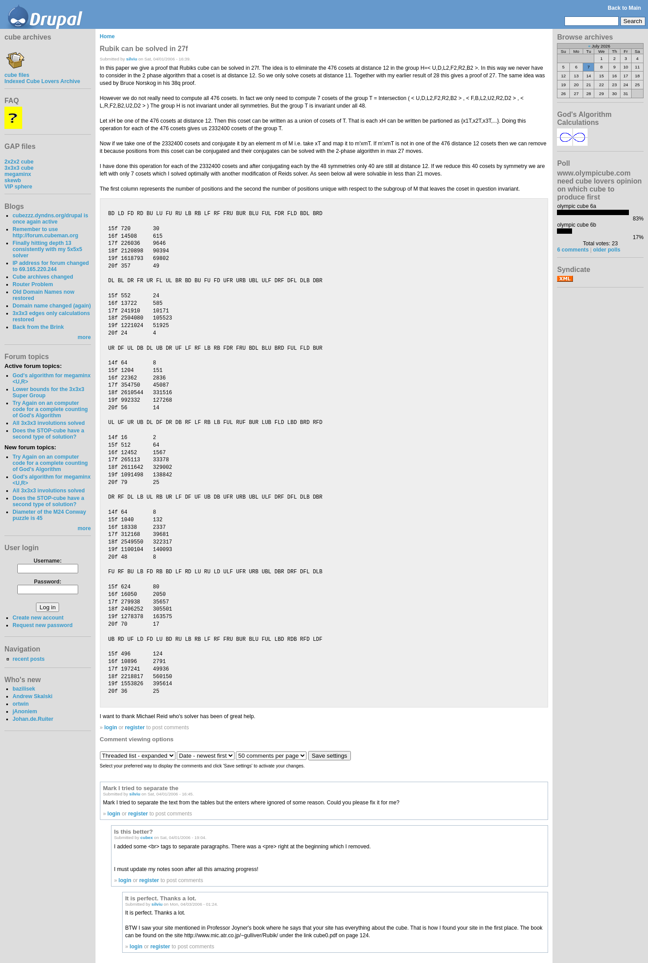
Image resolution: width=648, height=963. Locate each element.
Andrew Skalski (32, 696)
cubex (146, 837)
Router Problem (32, 284)
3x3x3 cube (19, 168)
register (135, 727)
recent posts (28, 659)
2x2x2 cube (19, 162)
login (110, 727)
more (84, 337)
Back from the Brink (38, 327)
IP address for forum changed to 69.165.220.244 (50, 266)
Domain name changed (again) (51, 306)
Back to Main (624, 8)
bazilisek (23, 689)
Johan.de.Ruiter (32, 719)
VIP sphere (18, 187)
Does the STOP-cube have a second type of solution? (48, 434)
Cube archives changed (42, 277)
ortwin (20, 704)
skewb (12, 180)
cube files (16, 72)
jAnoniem (24, 711)
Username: (48, 561)
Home (107, 36)
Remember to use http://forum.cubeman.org (45, 232)
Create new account (38, 618)
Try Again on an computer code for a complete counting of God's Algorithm (50, 409)
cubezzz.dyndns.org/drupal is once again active (50, 218)
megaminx (17, 174)
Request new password (42, 625)
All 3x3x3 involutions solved (48, 423)
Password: (47, 582)
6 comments (572, 250)
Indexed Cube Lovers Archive (42, 81)
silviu (131, 58)
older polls (606, 250)
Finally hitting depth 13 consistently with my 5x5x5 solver (47, 249)
